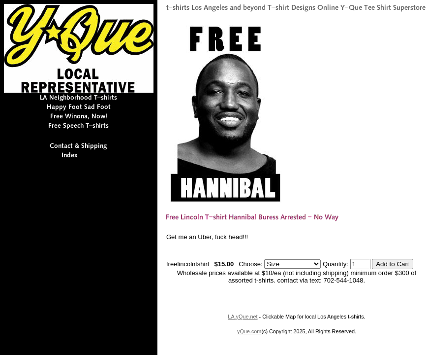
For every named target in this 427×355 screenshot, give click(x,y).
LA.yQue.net (242, 317)
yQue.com (249, 331)
